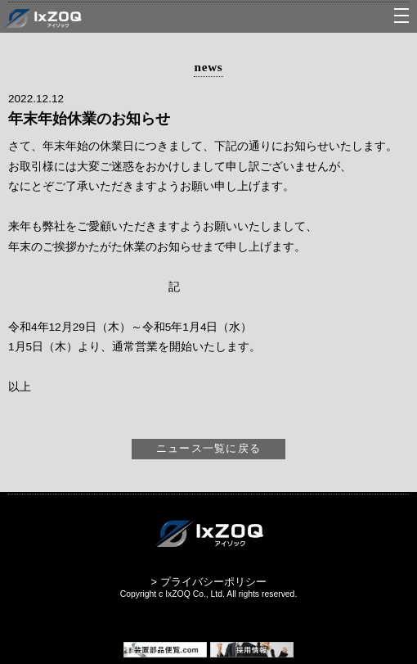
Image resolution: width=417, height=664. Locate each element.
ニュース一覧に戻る (209, 448)
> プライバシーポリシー (208, 582)
